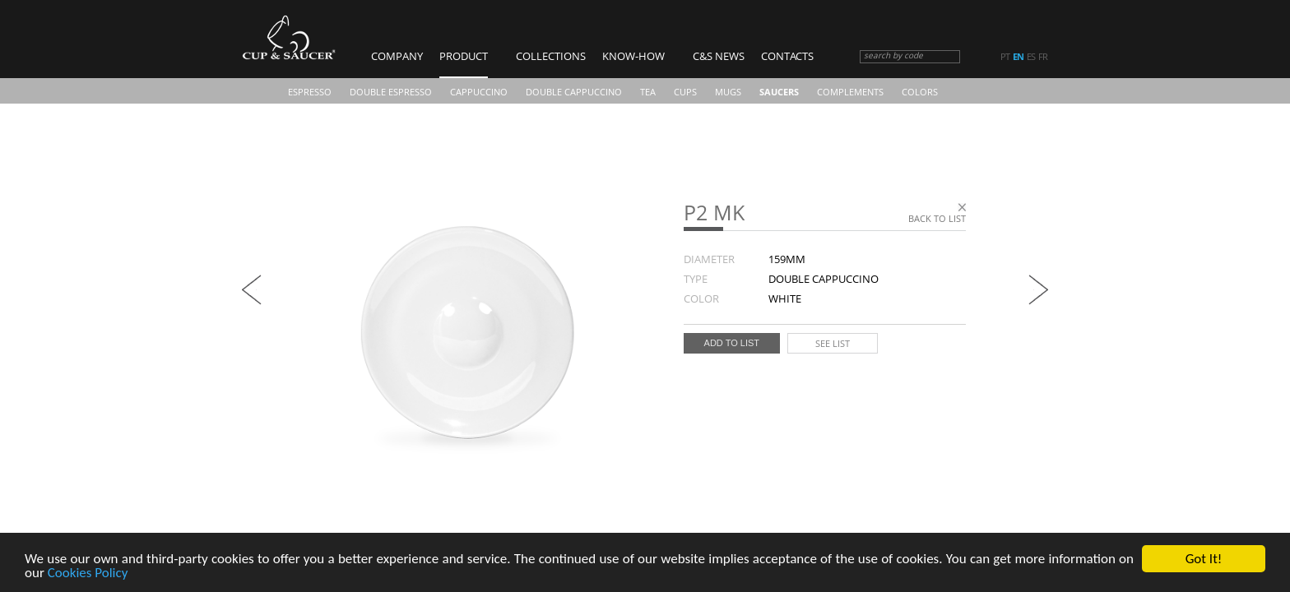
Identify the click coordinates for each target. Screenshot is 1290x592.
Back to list (937, 218)
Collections (551, 56)
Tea (648, 92)
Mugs (728, 92)
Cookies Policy (88, 573)
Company (397, 56)
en (1018, 56)
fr (1042, 56)
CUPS (685, 92)
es (1031, 56)
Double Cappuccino (574, 92)
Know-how (633, 56)
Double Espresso (391, 92)
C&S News (719, 56)
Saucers (779, 92)
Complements (850, 92)
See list (832, 343)
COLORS (920, 92)
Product (463, 56)
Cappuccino (479, 92)
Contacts (787, 56)
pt (1004, 56)
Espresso (310, 92)
